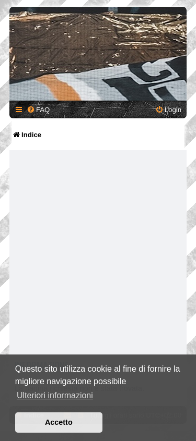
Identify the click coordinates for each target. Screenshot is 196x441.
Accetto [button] (59, 422)
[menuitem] (38, 109)
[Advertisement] (98, 254)
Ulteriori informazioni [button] (55, 395)
